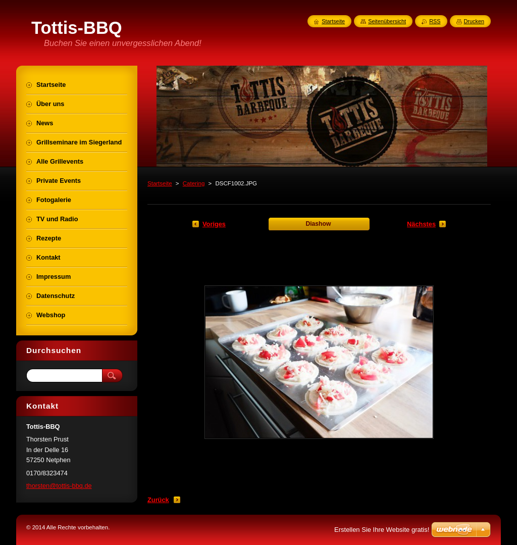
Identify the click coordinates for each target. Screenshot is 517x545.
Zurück (158, 500)
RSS (434, 21)
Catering (194, 183)
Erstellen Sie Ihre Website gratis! (381, 529)
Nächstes (421, 224)
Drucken (474, 21)
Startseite (159, 183)
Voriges (214, 224)
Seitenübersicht (387, 21)
